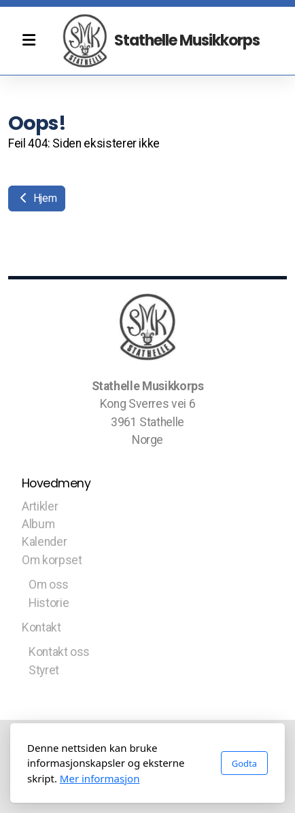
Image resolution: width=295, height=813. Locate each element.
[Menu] (28, 41)
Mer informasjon (100, 778)
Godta (244, 763)
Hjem (36, 198)
